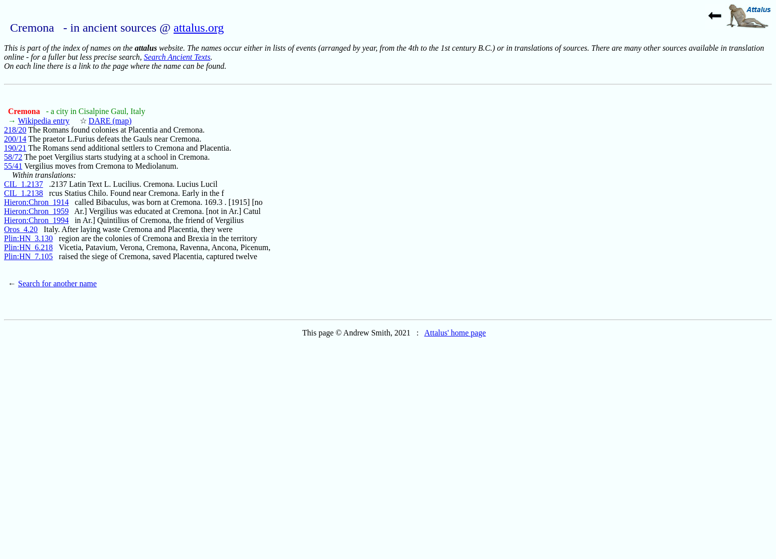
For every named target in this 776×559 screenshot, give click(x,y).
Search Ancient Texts (177, 57)
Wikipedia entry (44, 121)
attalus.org (199, 27)
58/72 (13, 157)
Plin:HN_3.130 (28, 238)
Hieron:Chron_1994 (36, 220)
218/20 (15, 130)
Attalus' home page (455, 332)
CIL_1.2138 (23, 193)
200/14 (15, 139)
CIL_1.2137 (23, 184)
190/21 (15, 148)
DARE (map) (110, 121)
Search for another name (57, 283)
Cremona (25, 111)
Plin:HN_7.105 (28, 256)
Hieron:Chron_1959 (36, 211)
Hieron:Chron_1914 (36, 202)
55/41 (13, 166)
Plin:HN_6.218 (28, 247)
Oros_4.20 (21, 229)
